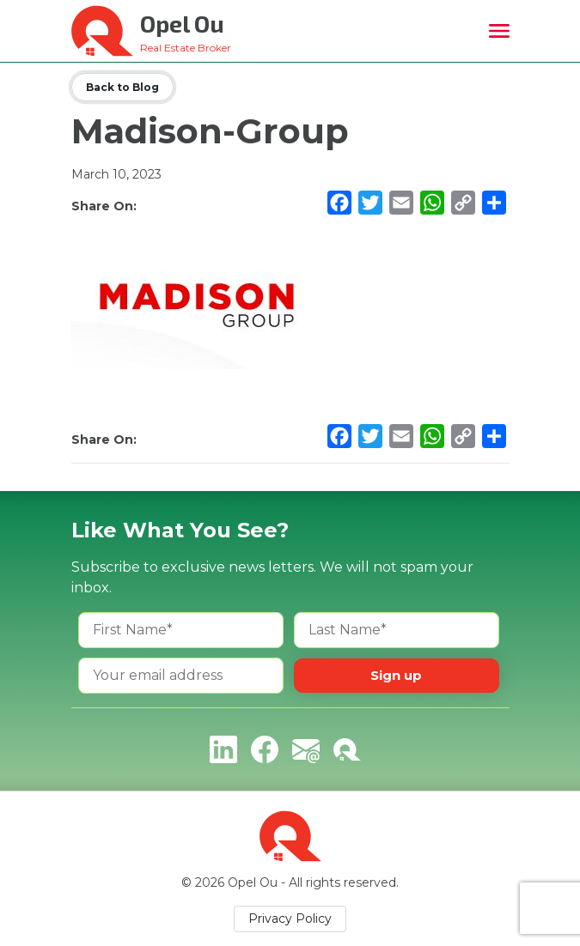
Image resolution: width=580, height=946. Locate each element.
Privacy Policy (290, 918)
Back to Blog (122, 87)
